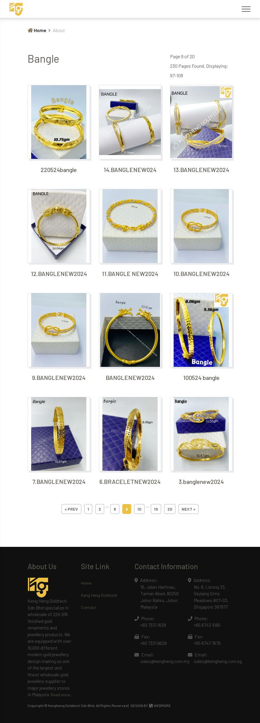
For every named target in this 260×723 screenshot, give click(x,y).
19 (156, 509)
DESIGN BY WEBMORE (151, 705)
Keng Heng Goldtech (99, 595)
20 (169, 509)
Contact (88, 607)
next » (188, 509)
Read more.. (61, 694)
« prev (71, 509)
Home (37, 30)
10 (139, 509)
